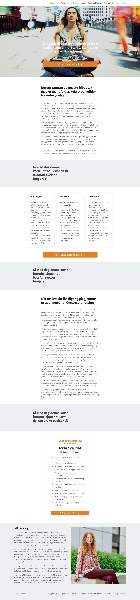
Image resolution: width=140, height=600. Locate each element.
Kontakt (123, 3)
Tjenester (65, 3)
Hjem (52, 3)
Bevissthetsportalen (78, 3)
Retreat (107, 3)
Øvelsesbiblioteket (95, 3)
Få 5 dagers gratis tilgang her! (70, 256)
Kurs (57, 3)
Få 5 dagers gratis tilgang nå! (70, 516)
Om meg (115, 3)
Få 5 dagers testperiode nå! (70, 64)
